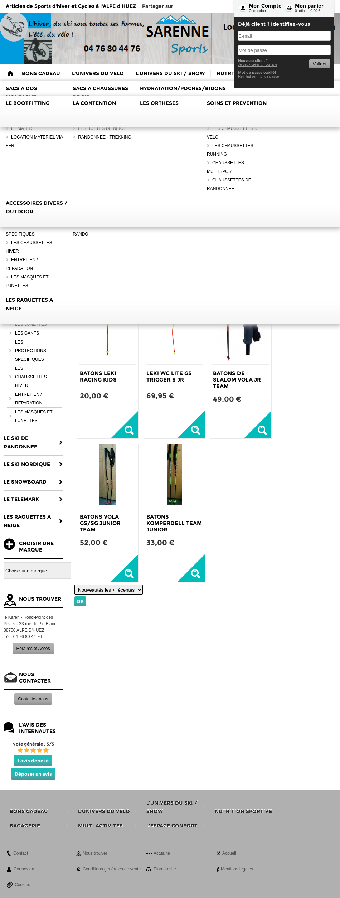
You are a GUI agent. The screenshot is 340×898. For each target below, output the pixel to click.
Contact (20, 853)
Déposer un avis (33, 774)
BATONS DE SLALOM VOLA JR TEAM (237, 379)
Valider (320, 64)
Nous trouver (95, 853)
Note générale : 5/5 (33, 744)
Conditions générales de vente (112, 869)
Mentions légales (237, 869)
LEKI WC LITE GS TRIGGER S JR (169, 376)
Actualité (162, 853)
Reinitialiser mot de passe (258, 76)
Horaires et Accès (33, 648)
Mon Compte (265, 6)
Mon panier (309, 6)
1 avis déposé (33, 760)
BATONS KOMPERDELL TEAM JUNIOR (174, 523)
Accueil (229, 853)
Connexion (257, 11)
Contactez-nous (33, 699)
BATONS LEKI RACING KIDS (98, 376)
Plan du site (165, 869)
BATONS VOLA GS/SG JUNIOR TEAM (100, 523)
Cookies (22, 884)
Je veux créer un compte (257, 65)
